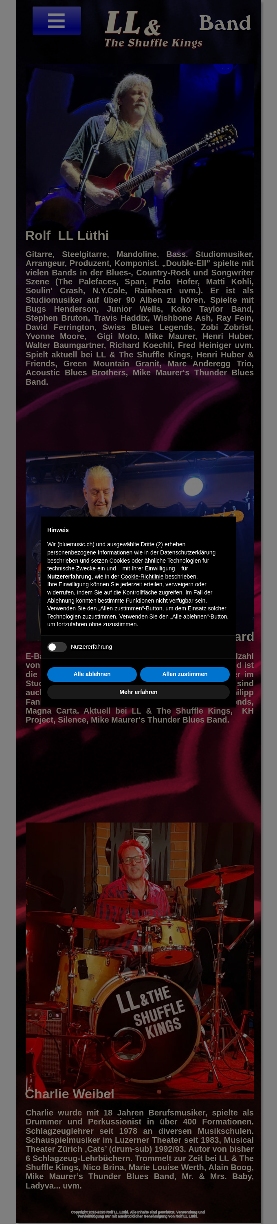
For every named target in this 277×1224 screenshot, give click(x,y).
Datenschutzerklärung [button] (187, 552)
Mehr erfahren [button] (138, 692)
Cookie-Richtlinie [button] (142, 576)
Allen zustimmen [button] (184, 674)
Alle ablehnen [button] (91, 674)
